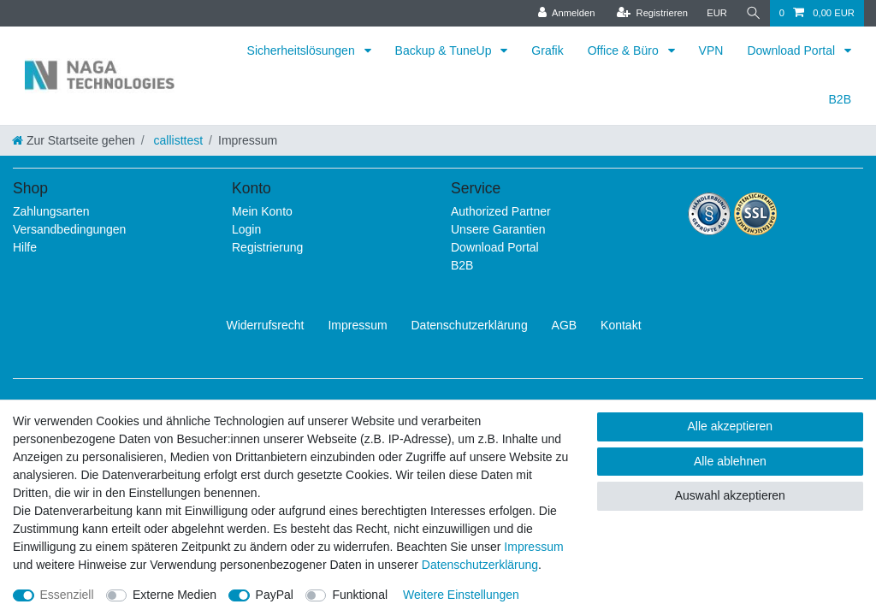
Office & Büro (625, 50)
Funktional (360, 594)
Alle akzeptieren (730, 426)
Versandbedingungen (69, 229)
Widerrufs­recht (265, 325)
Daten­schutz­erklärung (469, 325)
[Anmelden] (565, 13)
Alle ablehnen (730, 461)
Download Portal (792, 50)
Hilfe (25, 247)
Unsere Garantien (498, 229)
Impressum (357, 325)
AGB (564, 325)
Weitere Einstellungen (461, 594)
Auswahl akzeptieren (730, 495)
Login (246, 229)
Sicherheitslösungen (302, 50)
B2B (840, 99)
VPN (711, 50)
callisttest (177, 140)
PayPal (274, 594)
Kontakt (621, 325)
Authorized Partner (501, 211)
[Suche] (753, 13)
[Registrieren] (650, 13)
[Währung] (716, 13)
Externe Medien (174, 594)
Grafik (547, 50)
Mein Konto (262, 211)
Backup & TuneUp (445, 50)
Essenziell (67, 594)
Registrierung (267, 247)
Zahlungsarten (51, 211)
